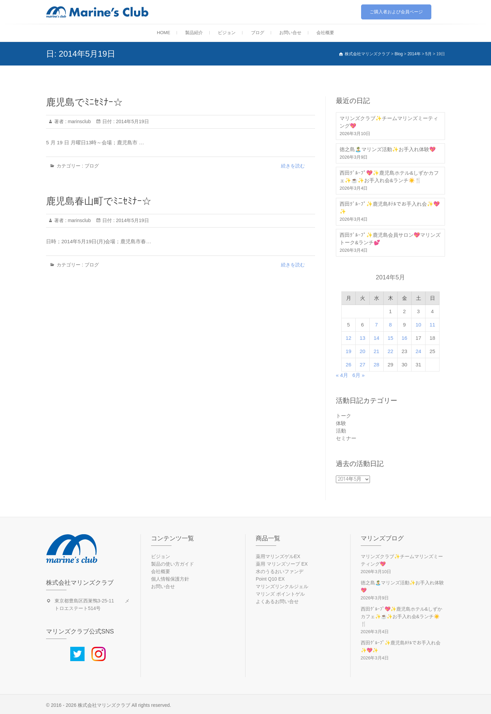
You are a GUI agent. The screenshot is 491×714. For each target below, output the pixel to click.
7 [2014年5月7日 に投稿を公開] (376, 324)
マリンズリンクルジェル (282, 586)
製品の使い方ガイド (172, 564)
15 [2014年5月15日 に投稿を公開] (390, 338)
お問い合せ (290, 32)
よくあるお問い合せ (277, 601)
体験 (341, 423)
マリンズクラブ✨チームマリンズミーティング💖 (389, 122)
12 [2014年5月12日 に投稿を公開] (349, 338)
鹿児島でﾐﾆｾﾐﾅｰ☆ (84, 102)
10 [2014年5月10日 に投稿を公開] (418, 324)
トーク (343, 416)
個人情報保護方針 (170, 579)
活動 (341, 431)
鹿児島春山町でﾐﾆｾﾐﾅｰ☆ (98, 201)
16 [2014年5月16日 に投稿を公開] (404, 338)
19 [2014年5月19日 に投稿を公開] (349, 351)
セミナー (346, 438)
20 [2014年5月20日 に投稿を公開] (363, 351)
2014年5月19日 (132, 121)
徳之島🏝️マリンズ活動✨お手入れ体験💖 (388, 149)
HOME (163, 32)
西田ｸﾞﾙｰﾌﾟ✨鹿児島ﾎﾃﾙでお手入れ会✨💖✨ (390, 207)
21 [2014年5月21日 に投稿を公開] (377, 351)
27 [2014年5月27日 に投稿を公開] (363, 364)
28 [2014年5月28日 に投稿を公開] (377, 364)
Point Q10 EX (270, 579)
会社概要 (325, 32)
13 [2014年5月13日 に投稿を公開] (363, 338)
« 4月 (342, 375)
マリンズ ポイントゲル (280, 594)
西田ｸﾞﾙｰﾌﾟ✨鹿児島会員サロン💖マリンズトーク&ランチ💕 (390, 238)
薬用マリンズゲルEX (278, 556)
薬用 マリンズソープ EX (282, 564)
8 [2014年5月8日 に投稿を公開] (390, 324)
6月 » (358, 375)
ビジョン (227, 32)
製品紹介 (194, 32)
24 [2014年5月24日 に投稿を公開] (418, 351)
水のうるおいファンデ (279, 571)
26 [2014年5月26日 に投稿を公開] (349, 364)
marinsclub (78, 121)
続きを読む (293, 166)
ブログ (257, 32)
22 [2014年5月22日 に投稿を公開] (390, 351)
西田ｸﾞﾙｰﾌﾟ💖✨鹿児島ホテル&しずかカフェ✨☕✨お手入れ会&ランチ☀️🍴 (389, 176)
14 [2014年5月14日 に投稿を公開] (377, 338)
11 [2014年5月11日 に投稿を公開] (432, 324)
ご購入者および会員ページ (396, 11)
